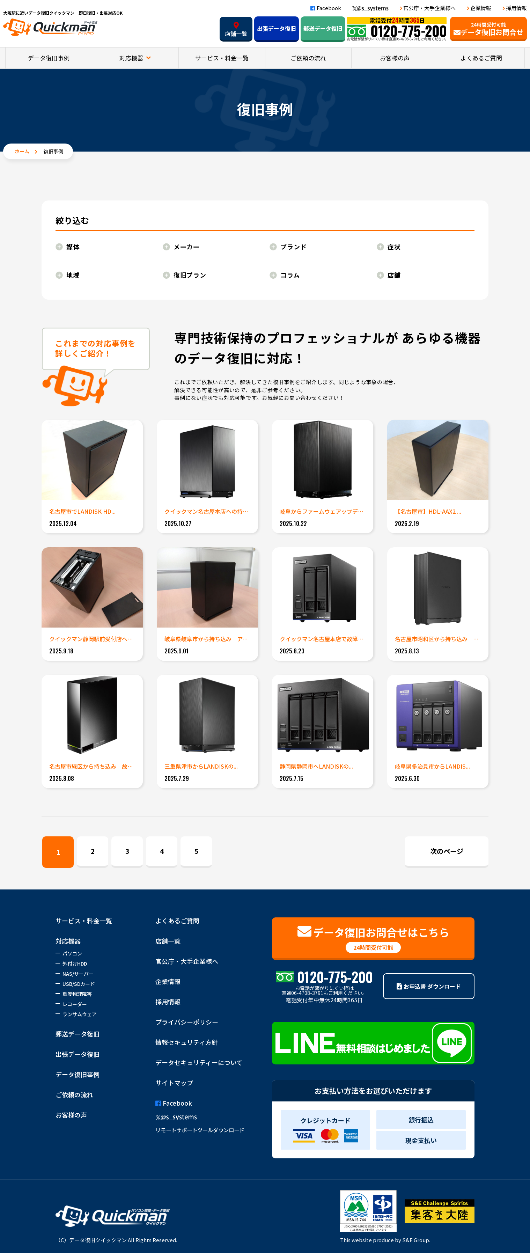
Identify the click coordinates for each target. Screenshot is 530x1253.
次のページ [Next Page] (446, 851)
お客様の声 (395, 57)
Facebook (325, 8)
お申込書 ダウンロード (429, 986)
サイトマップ (174, 1082)
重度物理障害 (77, 993)
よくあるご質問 (481, 57)
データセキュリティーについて (199, 1062)
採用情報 (516, 8)
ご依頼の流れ (308, 57)
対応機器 (132, 57)
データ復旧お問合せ (488, 29)
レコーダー (74, 1004)
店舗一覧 (236, 30)
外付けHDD (74, 963)
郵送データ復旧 (323, 28)
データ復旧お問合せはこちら (373, 938)
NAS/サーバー (78, 973)
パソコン (72, 953)
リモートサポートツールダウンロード (199, 1130)
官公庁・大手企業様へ (429, 8)
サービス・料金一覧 (222, 57)
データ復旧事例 (48, 57)
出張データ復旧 (276, 28)
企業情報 (480, 8)
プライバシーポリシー (186, 1021)
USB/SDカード (78, 983)
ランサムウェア (79, 1014)
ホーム (22, 151)
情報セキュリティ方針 (186, 1042)
